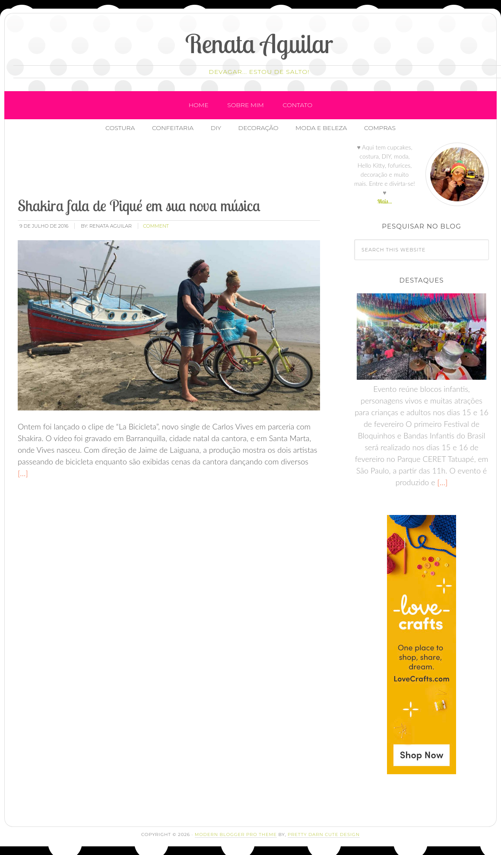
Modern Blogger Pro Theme (236, 834)
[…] (23, 473)
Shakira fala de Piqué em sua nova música (139, 205)
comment (156, 226)
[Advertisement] (173, 168)
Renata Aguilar (259, 43)
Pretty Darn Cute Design (324, 834)
